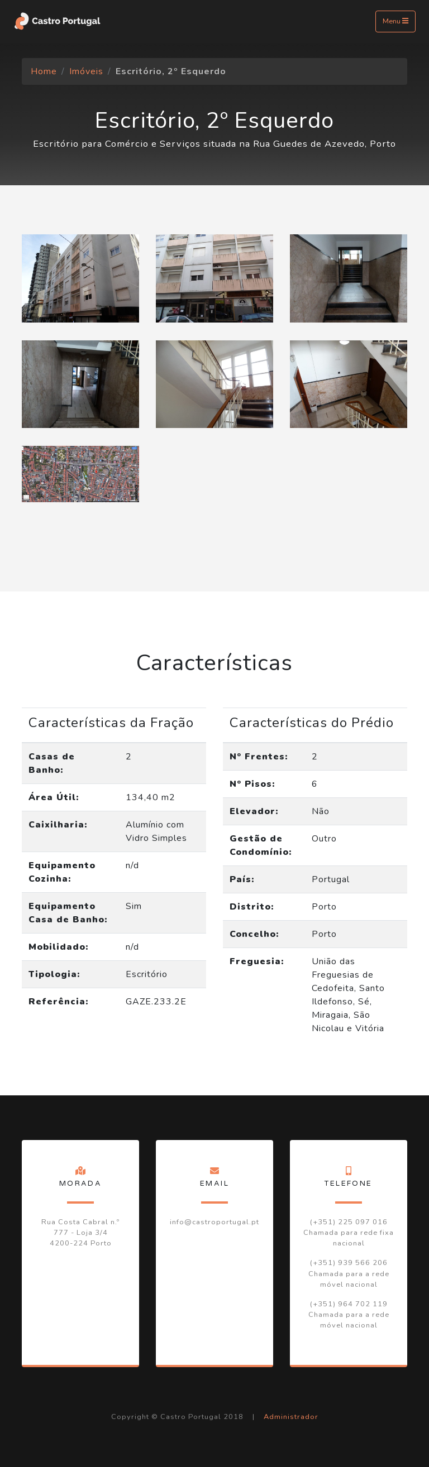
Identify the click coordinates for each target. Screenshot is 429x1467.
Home (44, 71)
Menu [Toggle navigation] (395, 21)
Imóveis (86, 71)
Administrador (291, 1417)
